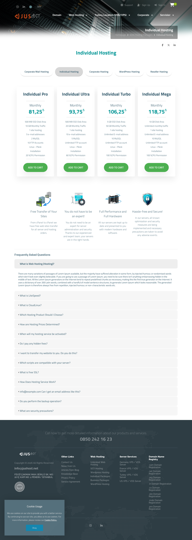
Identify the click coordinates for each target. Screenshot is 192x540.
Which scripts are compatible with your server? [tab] (43, 371)
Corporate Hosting (98, 71)
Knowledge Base (69, 474)
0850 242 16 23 (95, 439)
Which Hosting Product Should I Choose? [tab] (40, 323)
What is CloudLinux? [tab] (29, 314)
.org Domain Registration (155, 478)
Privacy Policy (68, 478)
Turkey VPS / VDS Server (129, 476)
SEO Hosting (96, 468)
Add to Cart (35, 176)
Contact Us (66, 462)
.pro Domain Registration (155, 507)
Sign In (159, 5)
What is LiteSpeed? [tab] (29, 304)
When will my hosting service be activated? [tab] (41, 342)
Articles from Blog (70, 470)
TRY (39, 7)
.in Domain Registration (160, 484)
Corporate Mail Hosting (37, 71)
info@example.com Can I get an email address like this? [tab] (48, 400)
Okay (34, 527)
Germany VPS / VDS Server (130, 463)
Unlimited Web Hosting (97, 463)
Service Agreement (70, 482)
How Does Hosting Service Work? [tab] (36, 390)
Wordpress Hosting (99, 472)
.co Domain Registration (154, 489)
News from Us (68, 466)
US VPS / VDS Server (130, 481)
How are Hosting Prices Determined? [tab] (38, 333)
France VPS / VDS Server (129, 469)
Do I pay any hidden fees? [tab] (32, 352)
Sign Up (143, 5)
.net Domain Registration (154, 472)
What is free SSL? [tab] (28, 381)
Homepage (120, 35)
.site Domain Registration (155, 495)
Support (127, 5)
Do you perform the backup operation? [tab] (39, 410)
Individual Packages (100, 476)
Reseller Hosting (159, 71)
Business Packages (99, 480)
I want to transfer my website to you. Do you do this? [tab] (47, 361)
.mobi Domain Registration (155, 501)
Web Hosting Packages (141, 35)
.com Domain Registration (155, 466)
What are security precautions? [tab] (35, 419)
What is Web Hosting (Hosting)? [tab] (35, 272)
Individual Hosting (69, 71)
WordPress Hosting (129, 71)
